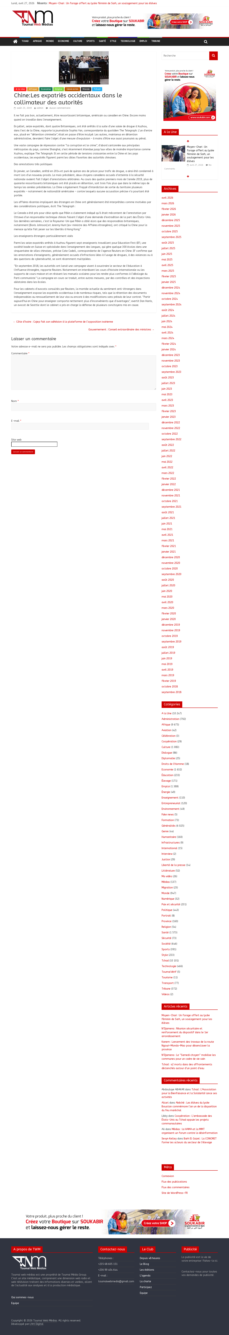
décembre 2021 (171, 490)
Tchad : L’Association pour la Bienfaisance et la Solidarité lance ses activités (189, 1093)
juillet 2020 (168, 585)
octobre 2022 (170, 433)
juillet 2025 (168, 248)
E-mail (16, 420)
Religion (166, 926)
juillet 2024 (168, 315)
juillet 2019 (168, 652)
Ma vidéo (167, 876)
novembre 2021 (171, 495)
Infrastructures (171, 842)
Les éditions (147, 1269)
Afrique (37, 41)
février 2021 (169, 546)
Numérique (168, 898)
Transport (168, 983)
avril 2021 (167, 534)
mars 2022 (168, 473)
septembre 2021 (171, 506)
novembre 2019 (171, 630)
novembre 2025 (171, 225)
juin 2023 (167, 388)
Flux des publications (174, 1181)
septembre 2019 (171, 641)
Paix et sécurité (171, 904)
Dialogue (167, 752)
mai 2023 (167, 394)
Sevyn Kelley (169, 1138)
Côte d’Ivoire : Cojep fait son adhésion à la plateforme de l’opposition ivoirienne (63, 321)
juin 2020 (167, 591)
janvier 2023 (169, 416)
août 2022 (168, 445)
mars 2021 (168, 540)
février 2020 (169, 613)
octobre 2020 (170, 568)
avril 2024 (167, 332)
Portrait (166, 915)
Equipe (15, 1303)
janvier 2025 (169, 282)
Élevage (166, 780)
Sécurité (166, 938)
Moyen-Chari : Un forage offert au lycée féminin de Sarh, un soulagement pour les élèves (103, 3)
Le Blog (144, 1264)
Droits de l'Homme (173, 764)
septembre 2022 (171, 439)
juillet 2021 (168, 518)
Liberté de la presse (173, 865)
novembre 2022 (171, 428)
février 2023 (169, 411)
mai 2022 (167, 461)
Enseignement (170, 797)
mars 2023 (168, 405)
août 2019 (168, 647)
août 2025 (168, 242)
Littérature (168, 870)
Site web (16, 439)
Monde (50, 41)
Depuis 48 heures (150, 1258)
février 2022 (169, 478)
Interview (167, 853)
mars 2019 (168, 675)
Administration (170, 719)
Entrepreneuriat (171, 803)
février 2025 (169, 276)
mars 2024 (168, 338)
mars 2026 (168, 203)
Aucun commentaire (58, 108)
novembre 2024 (171, 293)
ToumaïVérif (169, 971)
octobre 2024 (170, 298)
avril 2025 (167, 265)
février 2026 (169, 209)
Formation (168, 820)
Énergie (166, 792)
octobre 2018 (170, 686)
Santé (102, 41)
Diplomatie (168, 758)
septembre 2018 (171, 692)
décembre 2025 (171, 220)
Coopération (169, 741)
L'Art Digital (36, 1324)
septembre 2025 (171, 237)
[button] (152, 21)
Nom (15, 401)
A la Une (20, 89)
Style (113, 41)
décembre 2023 (171, 355)
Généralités (72, 89)
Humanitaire (169, 837)
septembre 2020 (171, 574)
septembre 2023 (171, 372)
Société (166, 943)
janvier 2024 (169, 349)
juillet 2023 (168, 383)
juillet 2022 (168, 450)
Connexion (168, 1176)
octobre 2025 (170, 231)
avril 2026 (167, 197)
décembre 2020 (171, 557)
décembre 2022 (171, 422)
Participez (146, 1287)
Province (167, 921)
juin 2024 (167, 321)
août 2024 (168, 310)
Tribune (155, 41)
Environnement (171, 808)
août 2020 (168, 579)
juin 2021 (167, 523)
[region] (152, 21)
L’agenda (145, 1275)
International (169, 848)
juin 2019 (167, 658)
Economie (63, 41)
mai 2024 (167, 327)
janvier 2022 (169, 484)
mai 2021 (167, 529)
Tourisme (167, 977)
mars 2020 (168, 608)
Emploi (143, 41)
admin (40, 108)
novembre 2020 (171, 563)
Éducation (167, 775)
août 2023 (168, 377)
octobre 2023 (170, 366)
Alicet (165, 1102)
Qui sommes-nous (22, 1297)
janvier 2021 (169, 551)
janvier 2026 (169, 214)
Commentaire (20, 353)
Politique (167, 910)
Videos (166, 994)
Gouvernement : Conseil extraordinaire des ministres (121, 329)
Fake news (168, 814)
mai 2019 (167, 664)
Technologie (127, 41)
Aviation (166, 730)
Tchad (25, 41)
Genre (165, 831)
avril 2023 (167, 400)
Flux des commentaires (176, 1187)
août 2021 (168, 512)
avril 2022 (167, 467)
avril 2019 (167, 669)
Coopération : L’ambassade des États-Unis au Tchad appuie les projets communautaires (187, 1119)
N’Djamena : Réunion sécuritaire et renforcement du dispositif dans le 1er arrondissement (185, 1032)
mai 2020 (167, 596)
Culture (77, 41)
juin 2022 (167, 456)
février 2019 (169, 681)
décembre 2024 (171, 287)
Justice (166, 859)
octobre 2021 (170, 501)
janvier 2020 (169, 619)
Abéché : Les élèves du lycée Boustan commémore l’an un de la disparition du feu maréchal (189, 1106)
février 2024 (169, 343)
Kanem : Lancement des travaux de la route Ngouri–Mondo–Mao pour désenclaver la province (188, 1045)
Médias (166, 882)
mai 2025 (167, 259)
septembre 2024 (171, 304)
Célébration (169, 735)
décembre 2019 (171, 624)
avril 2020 (167, 602)
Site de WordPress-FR (175, 1193)
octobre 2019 (170, 636)
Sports (90, 41)
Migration (167, 887)
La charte (145, 1281)
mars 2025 (168, 270)
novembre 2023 (171, 360)
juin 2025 (167, 254)
